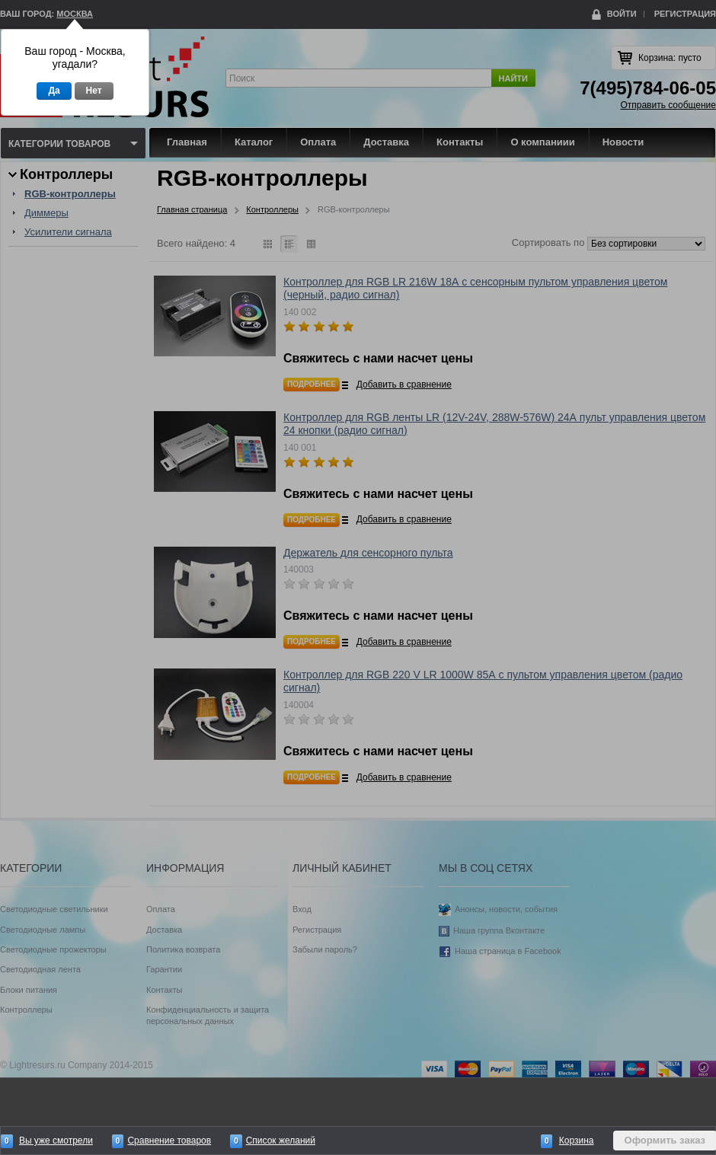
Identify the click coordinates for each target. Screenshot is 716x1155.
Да (53, 90)
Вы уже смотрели (56, 1140)
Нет (94, 90)
